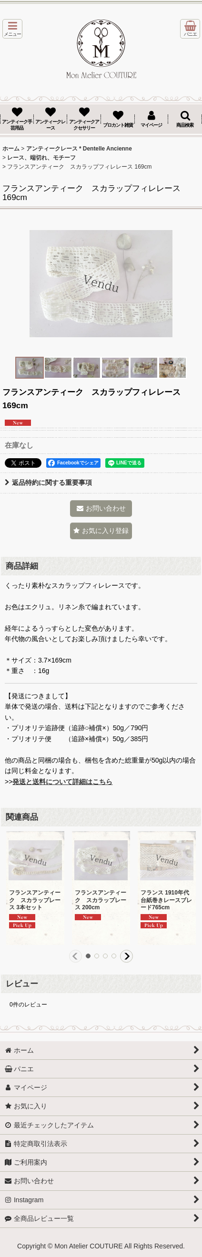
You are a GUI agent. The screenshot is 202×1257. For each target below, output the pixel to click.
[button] (12, 29)
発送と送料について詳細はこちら (62, 781)
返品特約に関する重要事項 (48, 482)
